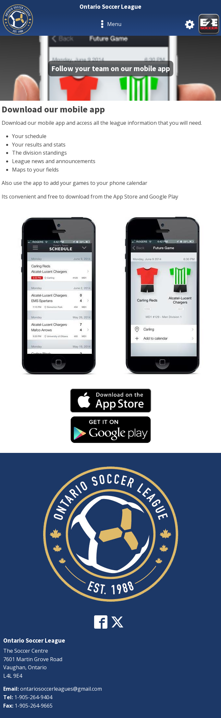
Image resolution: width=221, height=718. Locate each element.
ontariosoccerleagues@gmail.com (61, 688)
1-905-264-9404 (33, 697)
